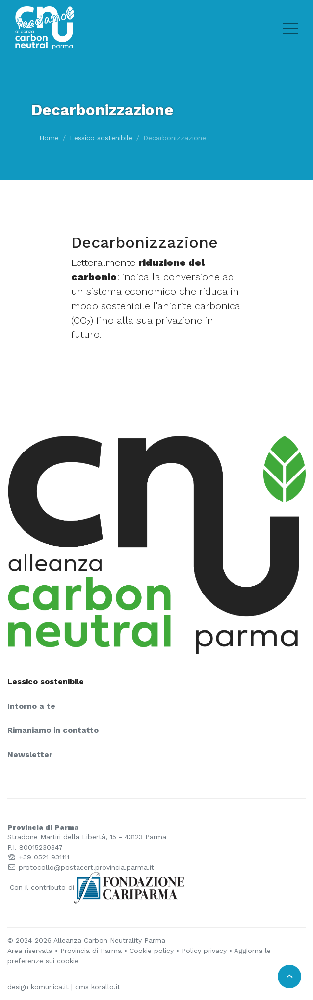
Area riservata (29, 950)
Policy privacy (204, 950)
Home (49, 138)
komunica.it (50, 987)
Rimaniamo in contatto (53, 730)
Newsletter (29, 754)
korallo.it (105, 987)
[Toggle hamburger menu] (290, 28)
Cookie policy (152, 950)
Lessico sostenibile (101, 138)
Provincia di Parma (91, 950)
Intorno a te (31, 706)
